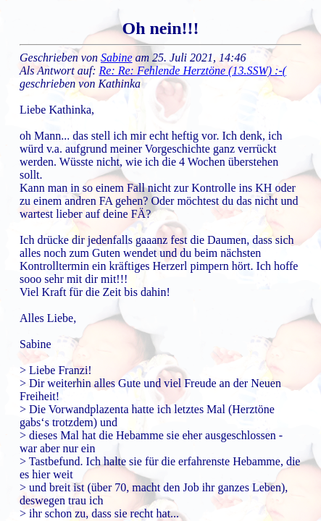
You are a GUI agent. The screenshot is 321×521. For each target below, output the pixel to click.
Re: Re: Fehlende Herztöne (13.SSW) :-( (193, 70)
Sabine (117, 57)
